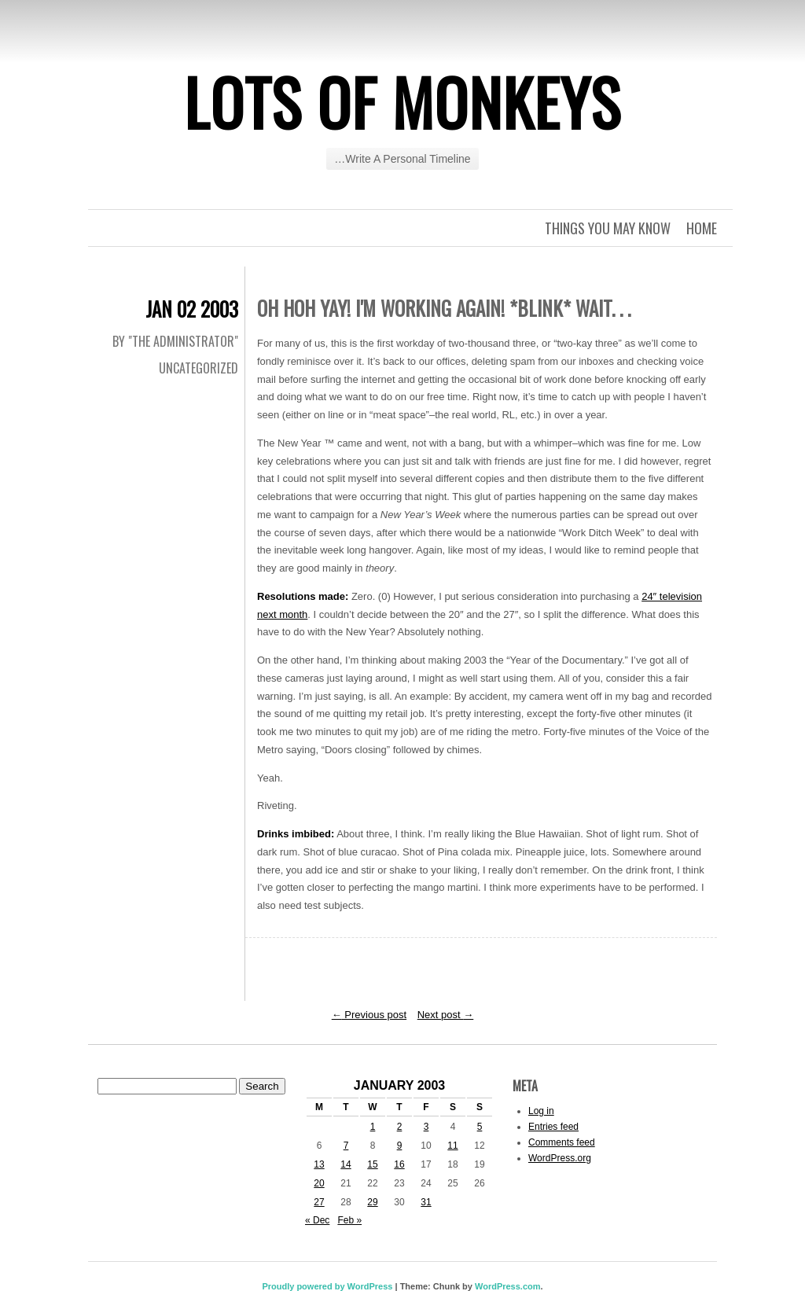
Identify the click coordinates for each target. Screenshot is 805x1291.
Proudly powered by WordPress (327, 1286)
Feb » (349, 1220)
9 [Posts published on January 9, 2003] (399, 1145)
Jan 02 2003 (191, 308)
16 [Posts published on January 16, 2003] (399, 1164)
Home (701, 228)
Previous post (369, 1015)
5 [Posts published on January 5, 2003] (480, 1126)
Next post (445, 1015)
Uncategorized (198, 368)
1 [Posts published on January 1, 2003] (373, 1126)
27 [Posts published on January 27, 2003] (319, 1202)
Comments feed (561, 1142)
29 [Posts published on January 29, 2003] (372, 1202)
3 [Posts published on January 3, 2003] (426, 1126)
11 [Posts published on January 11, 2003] (452, 1145)
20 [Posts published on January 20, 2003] (319, 1183)
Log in (541, 1110)
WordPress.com (508, 1286)
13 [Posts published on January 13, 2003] (319, 1164)
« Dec (317, 1220)
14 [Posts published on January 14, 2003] (345, 1164)
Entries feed (553, 1126)
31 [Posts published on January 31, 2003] (426, 1202)
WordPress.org (559, 1158)
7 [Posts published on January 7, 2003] (346, 1145)
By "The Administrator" (175, 341)
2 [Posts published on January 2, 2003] (399, 1126)
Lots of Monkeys (402, 101)
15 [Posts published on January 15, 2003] (372, 1164)
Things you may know (608, 228)
